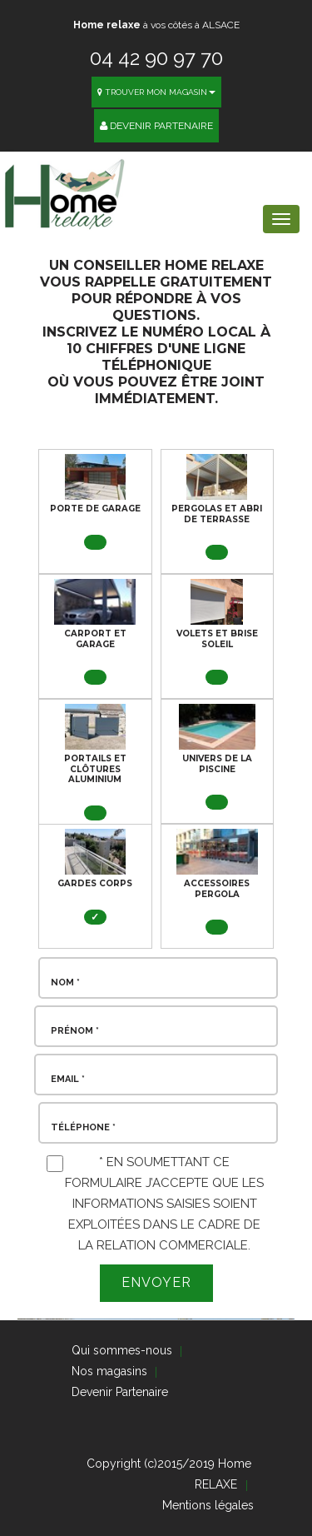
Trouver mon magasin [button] (156, 92)
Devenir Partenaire (156, 125)
